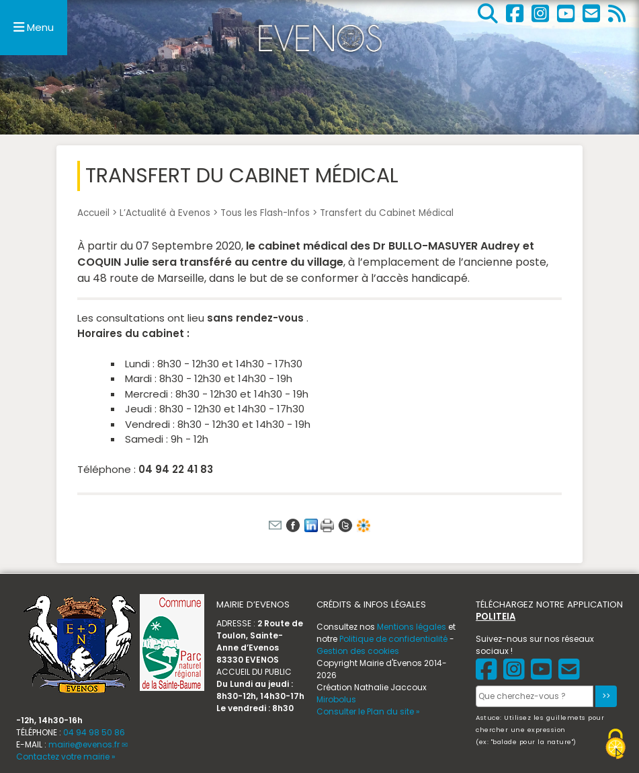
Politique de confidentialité (393, 639)
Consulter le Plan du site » (368, 711)
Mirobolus (336, 699)
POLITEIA (495, 616)
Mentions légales (411, 626)
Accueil (93, 213)
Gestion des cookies (357, 651)
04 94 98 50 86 (94, 732)
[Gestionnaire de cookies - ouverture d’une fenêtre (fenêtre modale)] (615, 746)
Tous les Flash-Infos (265, 213)
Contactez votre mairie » (66, 756)
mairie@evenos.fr (84, 744)
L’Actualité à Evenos (165, 213)
